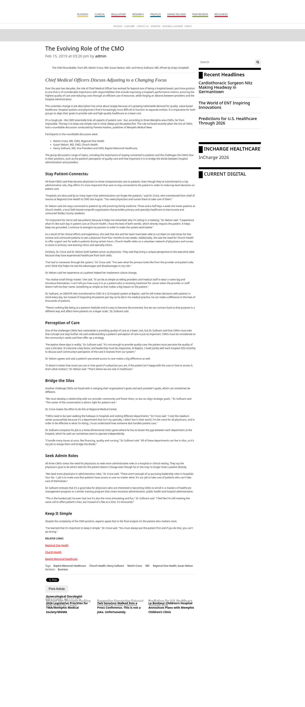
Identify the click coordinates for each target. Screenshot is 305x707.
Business (82, 14)
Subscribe (130, 26)
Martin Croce (134, 565)
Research (138, 14)
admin (100, 55)
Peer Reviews (200, 14)
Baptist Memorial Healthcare (61, 559)
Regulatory (118, 14)
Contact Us (142, 26)
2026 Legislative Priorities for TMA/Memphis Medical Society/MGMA (67, 607)
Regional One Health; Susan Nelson (173, 565)
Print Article (57, 589)
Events (188, 26)
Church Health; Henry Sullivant (106, 565)
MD (148, 565)
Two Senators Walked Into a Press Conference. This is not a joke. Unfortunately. (119, 607)
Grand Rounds (176, 14)
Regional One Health (57, 545)
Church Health (53, 552)
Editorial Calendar (172, 26)
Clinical (100, 14)
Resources (221, 14)
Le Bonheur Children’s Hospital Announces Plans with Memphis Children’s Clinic (171, 607)
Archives (117, 26)
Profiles (155, 14)
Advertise (155, 26)
